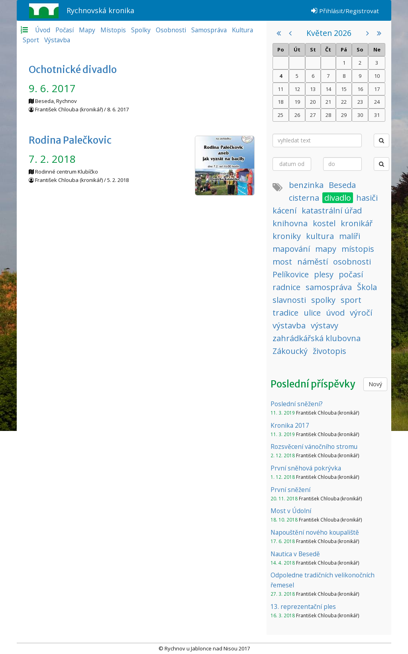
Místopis (113, 30)
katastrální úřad (332, 210)
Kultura (242, 30)
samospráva (329, 287)
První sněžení (290, 489)
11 (280, 89)
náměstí (312, 261)
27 (313, 115)
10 (377, 75)
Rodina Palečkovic (70, 140)
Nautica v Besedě (295, 553)
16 (360, 89)
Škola (367, 287)
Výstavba (57, 40)
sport (351, 299)
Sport (31, 40)
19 (297, 101)
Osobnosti (171, 30)
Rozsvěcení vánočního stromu (314, 446)
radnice (286, 287)
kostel (324, 223)
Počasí (64, 30)
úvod (335, 312)
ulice (312, 312)
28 (328, 115)
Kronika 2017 (290, 425)
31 (377, 115)
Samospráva (209, 30)
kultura (320, 236)
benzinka (306, 185)
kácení (284, 210)
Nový (375, 384)
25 (280, 115)
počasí (351, 274)
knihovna (290, 223)
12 (297, 89)
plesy (323, 274)
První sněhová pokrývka (306, 468)
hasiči (367, 197)
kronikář (357, 223)
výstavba (289, 325)
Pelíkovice (291, 274)
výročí (361, 312)
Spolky (141, 30)
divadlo (337, 197)
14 (328, 89)
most (282, 261)
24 (377, 101)
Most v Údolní (291, 510)
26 (297, 115)
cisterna (304, 197)
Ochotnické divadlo (73, 69)
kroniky (287, 236)
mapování (291, 248)
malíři (349, 236)
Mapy (87, 30)
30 (360, 115)
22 (344, 101)
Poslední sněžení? (297, 403)
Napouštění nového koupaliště (315, 532)
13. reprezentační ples (303, 606)
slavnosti (289, 299)
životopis (329, 351)
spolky (323, 299)
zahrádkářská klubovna (317, 338)
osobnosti (352, 261)
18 (280, 101)
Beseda (342, 185)
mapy (325, 248)
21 (328, 101)
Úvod (42, 30)
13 (313, 89)
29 (344, 115)
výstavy (324, 325)
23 (360, 101)
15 (344, 89)
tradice (285, 312)
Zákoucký (290, 351)
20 (313, 101)
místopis (357, 248)
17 (377, 89)
